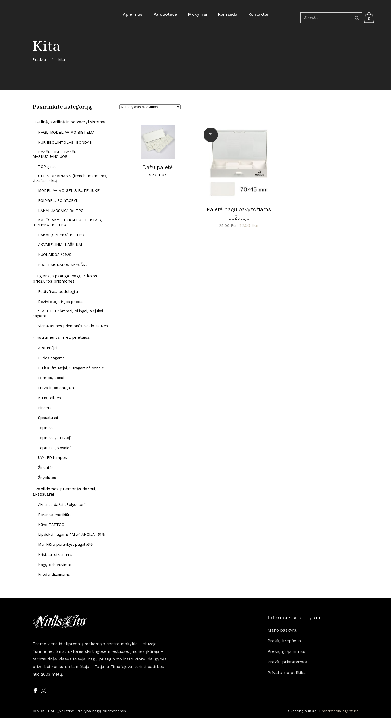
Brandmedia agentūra (338, 711)
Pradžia (39, 59)
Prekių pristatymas (287, 661)
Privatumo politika (286, 672)
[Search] (356, 18)
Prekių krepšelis (284, 640)
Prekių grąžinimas (286, 651)
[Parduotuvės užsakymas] (150, 106)
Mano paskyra (282, 630)
